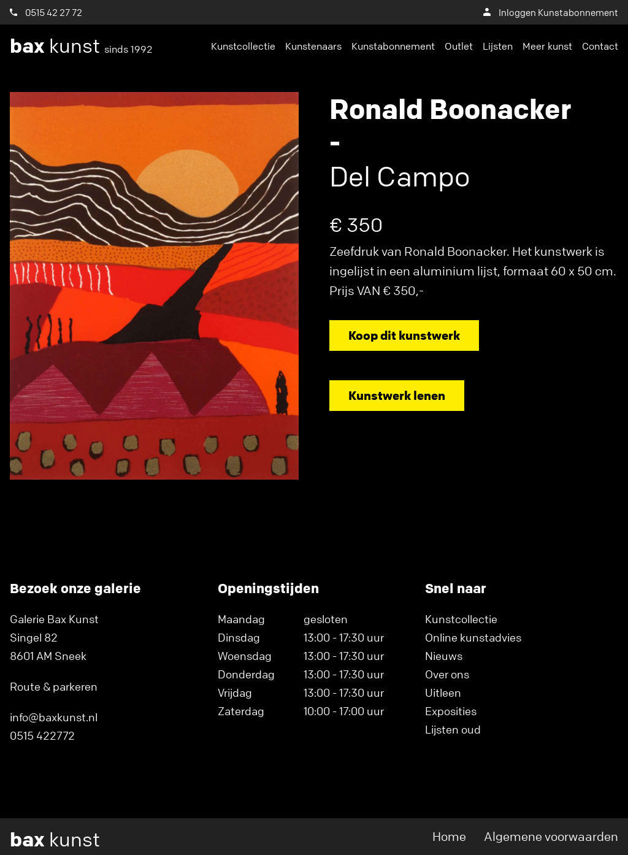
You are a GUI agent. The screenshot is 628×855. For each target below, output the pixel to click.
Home (449, 836)
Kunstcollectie (243, 46)
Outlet (459, 46)
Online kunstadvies (473, 637)
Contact (600, 46)
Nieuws (443, 655)
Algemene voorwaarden (551, 836)
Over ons (447, 674)
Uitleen (443, 692)
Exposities (451, 711)
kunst (81, 46)
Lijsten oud (453, 729)
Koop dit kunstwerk (404, 335)
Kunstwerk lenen (396, 395)
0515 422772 (42, 735)
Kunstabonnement (393, 46)
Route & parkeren (54, 686)
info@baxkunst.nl (54, 717)
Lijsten (498, 46)
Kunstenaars (313, 46)
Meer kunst (547, 46)
